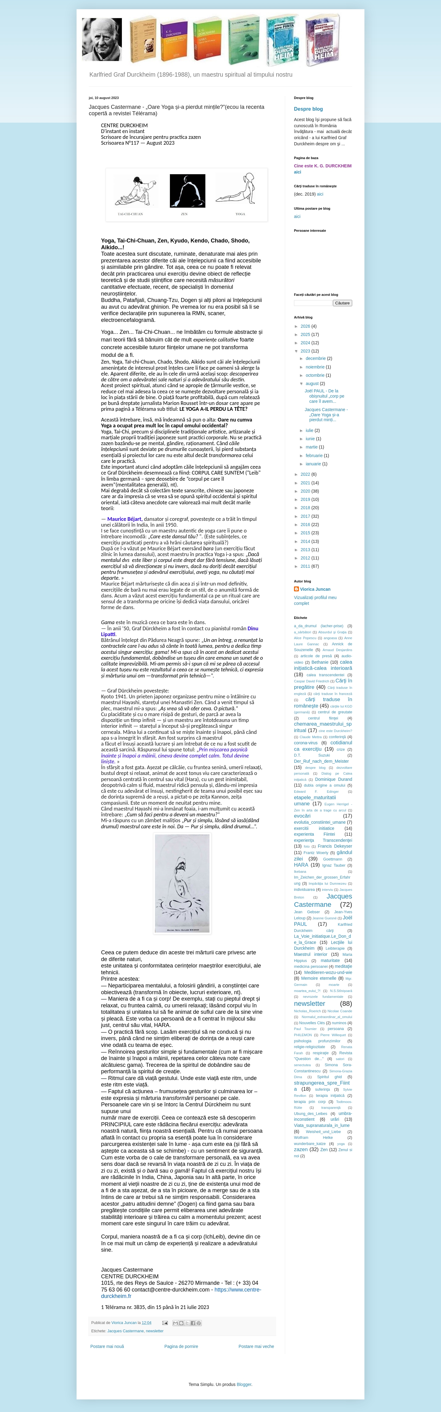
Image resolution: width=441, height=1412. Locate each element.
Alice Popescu (305, 638)
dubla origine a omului (324, 785)
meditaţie (343, 966)
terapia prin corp (310, 1102)
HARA (301, 865)
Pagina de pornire (181, 1346)
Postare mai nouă (107, 1346)
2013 (306, 549)
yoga (341, 1144)
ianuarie (314, 463)
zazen (301, 1149)
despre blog (315, 767)
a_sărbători (302, 632)
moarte (334, 984)
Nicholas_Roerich (307, 1011)
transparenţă (331, 1107)
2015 (306, 532)
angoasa (330, 638)
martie (312, 447)
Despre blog (308, 109)
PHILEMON (303, 1035)
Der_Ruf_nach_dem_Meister (321, 761)
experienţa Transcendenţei (323, 840)
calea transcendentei (325, 675)
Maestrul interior (310, 954)
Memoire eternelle (319, 978)
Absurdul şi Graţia (332, 632)
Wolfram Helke (313, 1137)
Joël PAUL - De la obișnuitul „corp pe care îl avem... (324, 396)
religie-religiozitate (309, 1047)
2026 (306, 326)
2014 (306, 541)
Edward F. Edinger (316, 791)
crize (341, 749)
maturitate (330, 960)
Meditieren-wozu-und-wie (328, 972)
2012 (306, 557)
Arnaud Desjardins (337, 650)
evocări (302, 816)
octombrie (316, 375)
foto (307, 846)
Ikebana (300, 871)
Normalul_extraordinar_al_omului (327, 1017)
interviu (327, 889)
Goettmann (332, 859)
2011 (306, 566)
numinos (339, 1023)
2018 (306, 507)
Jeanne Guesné (324, 918)
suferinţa (322, 1089)
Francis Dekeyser (335, 846)
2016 (306, 524)
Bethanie (319, 662)
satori (340, 1059)
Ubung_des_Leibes (310, 1114)
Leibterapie (335, 948)
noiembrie (316, 366)
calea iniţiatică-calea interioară (323, 665)
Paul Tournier (305, 1029)
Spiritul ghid (329, 1077)
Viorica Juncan (315, 589)
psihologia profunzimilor (317, 1041)
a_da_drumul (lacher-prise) (318, 626)
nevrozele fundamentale (323, 996)
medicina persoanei (311, 966)
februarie (315, 455)
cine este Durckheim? (335, 731)
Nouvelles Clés (312, 1023)
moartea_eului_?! (307, 991)
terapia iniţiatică (330, 1095)
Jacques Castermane (125, 1331)
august (313, 383)
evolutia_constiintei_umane (320, 822)
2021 (306, 482)
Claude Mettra (311, 737)
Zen (324, 1149)
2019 (306, 499)
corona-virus (306, 742)
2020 (306, 491)
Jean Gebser (307, 912)
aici (297, 172)
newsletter (155, 1331)
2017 (306, 516)
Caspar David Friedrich (311, 681)
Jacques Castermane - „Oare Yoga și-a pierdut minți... (326, 414)
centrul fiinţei (323, 718)
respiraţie (321, 1053)
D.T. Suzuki (312, 755)
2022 (306, 474)
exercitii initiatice (314, 828)
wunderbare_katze (310, 1144)
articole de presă (316, 656)
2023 (306, 351)
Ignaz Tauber (333, 865)
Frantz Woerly (315, 853)
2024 (306, 342)
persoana (336, 1029)
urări (334, 1119)
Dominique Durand (333, 779)
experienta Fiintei (314, 834)
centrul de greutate (335, 712)
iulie (310, 430)
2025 (306, 334)
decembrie (316, 358)
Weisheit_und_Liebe (323, 1132)
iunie (311, 438)
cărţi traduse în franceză (332, 694)
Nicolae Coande (339, 1011)
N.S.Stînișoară (341, 991)
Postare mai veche (256, 1346)
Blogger (244, 1384)
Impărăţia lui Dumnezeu (327, 883)
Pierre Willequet (333, 1035)
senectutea (302, 1065)
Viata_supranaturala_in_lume (322, 1125)
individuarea (304, 889)
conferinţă (337, 737)
